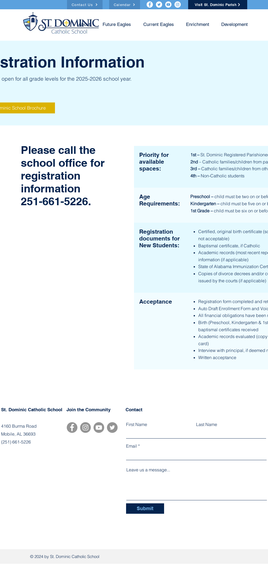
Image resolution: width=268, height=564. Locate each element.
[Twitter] (159, 4)
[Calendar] (124, 4)
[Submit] (145, 508)
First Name (136, 424)
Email (131, 446)
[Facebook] (150, 4)
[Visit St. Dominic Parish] (217, 4)
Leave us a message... (148, 470)
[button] (114, 24)
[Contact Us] (85, 4)
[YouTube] (168, 4)
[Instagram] (177, 4)
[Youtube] (99, 427)
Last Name (206, 424)
